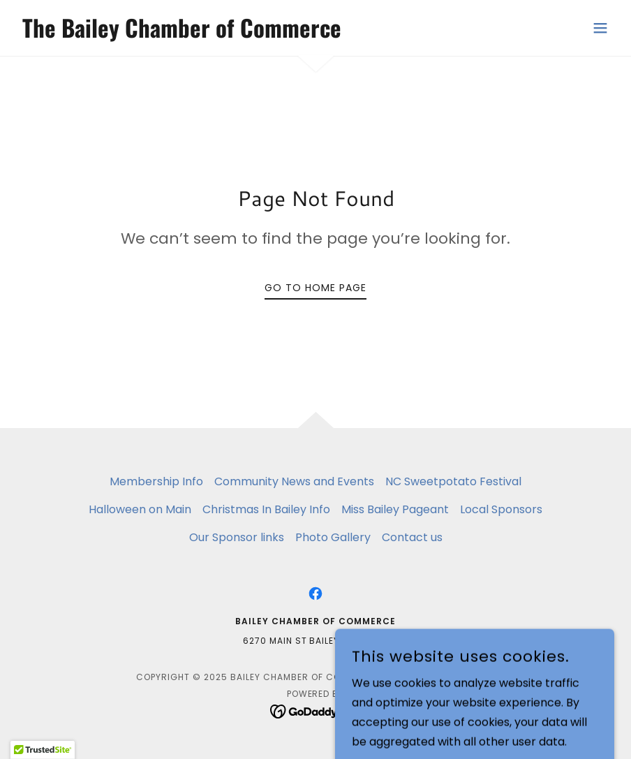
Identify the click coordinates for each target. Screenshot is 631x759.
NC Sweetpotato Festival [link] (453, 481)
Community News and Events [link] (294, 481)
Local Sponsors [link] (501, 509)
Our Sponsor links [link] (236, 537)
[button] (600, 28)
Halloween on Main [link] (140, 509)
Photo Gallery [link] (333, 537)
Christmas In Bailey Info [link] (266, 509)
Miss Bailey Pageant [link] (395, 509)
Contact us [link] (412, 537)
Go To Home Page (315, 288)
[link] (179, 34)
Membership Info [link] (156, 481)
